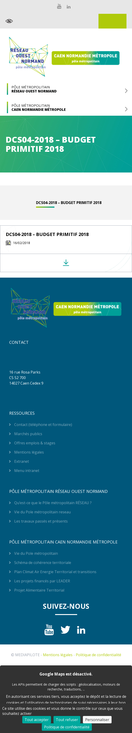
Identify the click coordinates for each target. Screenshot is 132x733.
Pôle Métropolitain (66, 89)
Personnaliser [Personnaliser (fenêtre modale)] (97, 719)
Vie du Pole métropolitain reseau (42, 512)
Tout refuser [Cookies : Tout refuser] (67, 719)
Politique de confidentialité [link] (67, 727)
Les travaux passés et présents (41, 521)
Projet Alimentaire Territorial (39, 590)
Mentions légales (29, 452)
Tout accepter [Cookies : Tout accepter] (37, 719)
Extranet (112, 21)
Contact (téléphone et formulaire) (43, 424)
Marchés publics (28, 433)
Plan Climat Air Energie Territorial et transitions (55, 571)
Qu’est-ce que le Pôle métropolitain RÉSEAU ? (53, 502)
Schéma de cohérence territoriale (42, 562)
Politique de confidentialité (98, 654)
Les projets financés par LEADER (42, 581)
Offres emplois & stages (34, 443)
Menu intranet (26, 470)
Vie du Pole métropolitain (36, 553)
